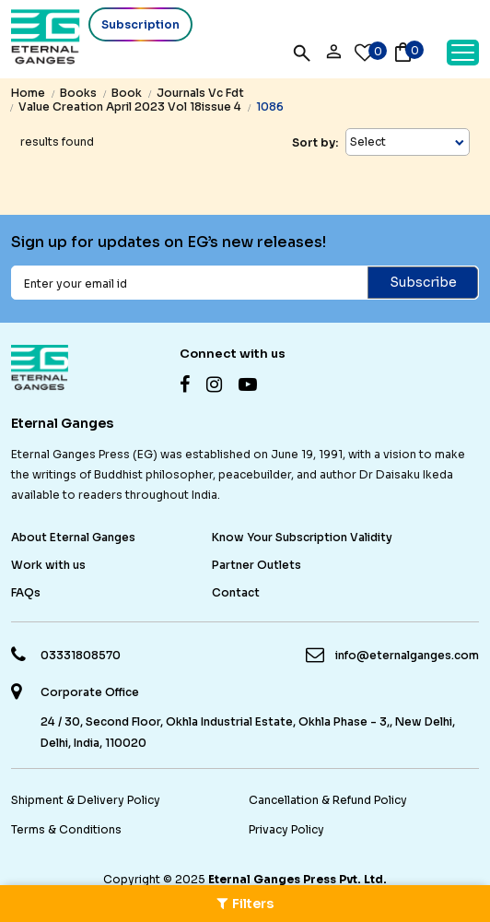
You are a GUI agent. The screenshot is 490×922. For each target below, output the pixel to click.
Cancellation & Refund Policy (328, 800)
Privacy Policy (286, 829)
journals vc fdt (200, 93)
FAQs (26, 592)
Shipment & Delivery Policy (85, 800)
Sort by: (315, 142)
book (126, 93)
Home (28, 93)
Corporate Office (90, 692)
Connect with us (233, 353)
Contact (236, 592)
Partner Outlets (256, 565)
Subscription (140, 24)
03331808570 (81, 655)
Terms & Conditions (66, 829)
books (78, 93)
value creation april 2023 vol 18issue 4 (129, 106)
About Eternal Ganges (73, 537)
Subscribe (423, 282)
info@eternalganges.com (407, 655)
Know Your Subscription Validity (302, 537)
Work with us (48, 565)
